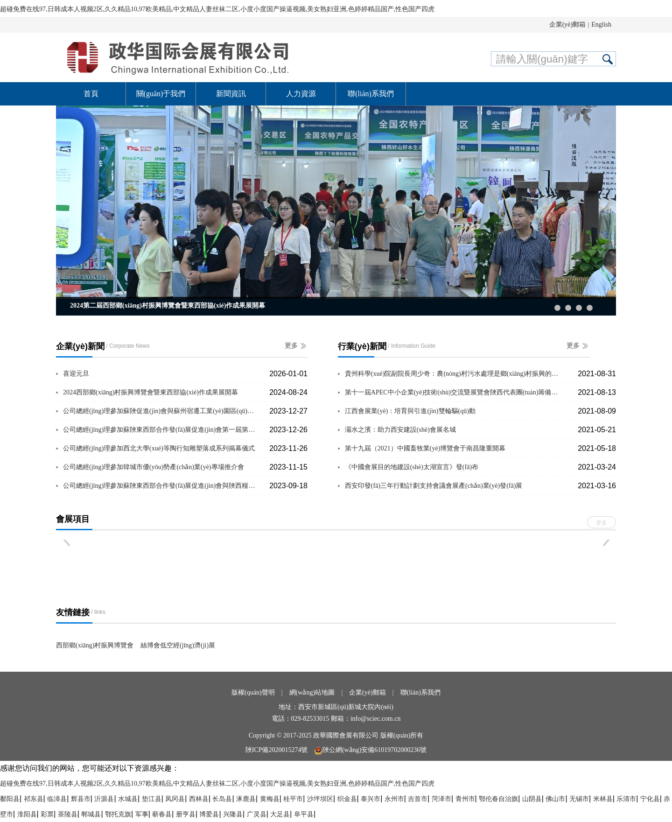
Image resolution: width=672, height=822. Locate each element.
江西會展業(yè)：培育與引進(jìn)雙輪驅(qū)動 (410, 411)
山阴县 (532, 798)
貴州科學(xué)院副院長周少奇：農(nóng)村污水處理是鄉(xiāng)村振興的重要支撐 (453, 373)
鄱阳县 (10, 798)
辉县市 (81, 798)
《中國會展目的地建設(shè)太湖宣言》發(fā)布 (411, 467)
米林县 (603, 798)
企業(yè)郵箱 (567, 24)
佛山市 (555, 798)
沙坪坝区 (320, 798)
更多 (291, 345)
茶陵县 (67, 814)
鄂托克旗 (118, 814)
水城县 (128, 798)
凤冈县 (175, 798)
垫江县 (151, 798)
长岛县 (222, 798)
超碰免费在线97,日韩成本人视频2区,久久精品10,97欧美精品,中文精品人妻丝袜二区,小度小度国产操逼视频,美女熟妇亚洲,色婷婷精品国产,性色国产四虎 (217, 9)
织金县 (347, 798)
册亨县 (186, 814)
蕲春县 (162, 814)
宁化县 (650, 798)
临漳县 (57, 798)
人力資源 (301, 94)
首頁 (91, 94)
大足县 (280, 814)
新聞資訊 (231, 94)
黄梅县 (270, 798)
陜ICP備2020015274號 (277, 749)
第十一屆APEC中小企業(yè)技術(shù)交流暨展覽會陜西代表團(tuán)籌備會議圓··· (453, 392)
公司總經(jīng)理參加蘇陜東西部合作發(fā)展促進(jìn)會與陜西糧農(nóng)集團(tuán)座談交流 (161, 485)
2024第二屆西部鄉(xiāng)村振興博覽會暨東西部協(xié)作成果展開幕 (167, 305)
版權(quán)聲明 (253, 692)
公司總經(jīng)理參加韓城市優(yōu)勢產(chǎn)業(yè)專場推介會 (153, 467)
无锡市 (579, 798)
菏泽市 (441, 798)
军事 (141, 814)
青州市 (465, 798)
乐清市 (626, 798)
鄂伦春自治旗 (498, 798)
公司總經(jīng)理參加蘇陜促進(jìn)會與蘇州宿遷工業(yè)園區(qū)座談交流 (161, 411)
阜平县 (304, 814)
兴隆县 (233, 814)
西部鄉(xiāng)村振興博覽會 (94, 645)
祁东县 (33, 798)
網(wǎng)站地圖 (312, 692)
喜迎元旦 (76, 373)
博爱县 (209, 814)
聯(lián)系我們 (371, 94)
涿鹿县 (246, 798)
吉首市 (417, 798)
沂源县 (104, 798)
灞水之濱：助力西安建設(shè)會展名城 (400, 429)
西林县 (199, 798)
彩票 (47, 814)
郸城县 (91, 814)
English (601, 24)
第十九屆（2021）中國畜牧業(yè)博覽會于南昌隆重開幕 (425, 448)
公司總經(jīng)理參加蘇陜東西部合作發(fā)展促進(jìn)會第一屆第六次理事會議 (161, 429)
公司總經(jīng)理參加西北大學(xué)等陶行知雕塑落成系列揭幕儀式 (159, 448)
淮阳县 (27, 814)
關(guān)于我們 (161, 94)
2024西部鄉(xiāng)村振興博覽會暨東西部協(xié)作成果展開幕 (150, 392)
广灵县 (256, 814)
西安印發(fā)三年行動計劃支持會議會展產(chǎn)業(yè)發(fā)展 (433, 485)
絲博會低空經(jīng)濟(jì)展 (177, 645)
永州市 (394, 798)
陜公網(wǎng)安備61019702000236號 (370, 749)
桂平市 (293, 798)
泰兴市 (370, 798)
